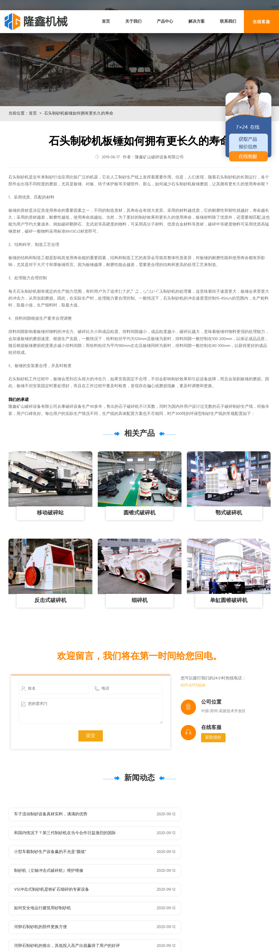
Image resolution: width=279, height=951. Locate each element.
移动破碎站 (50, 534)
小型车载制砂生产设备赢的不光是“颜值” (50, 854)
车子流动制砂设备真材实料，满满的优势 (50, 835)
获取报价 (213, 759)
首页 (106, 21)
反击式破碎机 (50, 621)
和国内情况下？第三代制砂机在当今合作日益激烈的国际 (203, 835)
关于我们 (133, 21)
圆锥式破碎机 (139, 534)
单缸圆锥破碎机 (228, 621)
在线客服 (261, 21)
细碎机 (139, 621)
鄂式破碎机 (229, 534)
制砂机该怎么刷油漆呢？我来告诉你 (46, 910)
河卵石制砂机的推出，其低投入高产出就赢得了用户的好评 (205, 892)
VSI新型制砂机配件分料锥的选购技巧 (185, 910)
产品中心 (165, 21)
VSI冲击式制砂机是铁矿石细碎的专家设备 (51, 873)
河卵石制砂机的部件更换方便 (40, 892)
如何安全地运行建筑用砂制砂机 (180, 873)
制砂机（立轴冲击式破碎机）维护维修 (186, 854)
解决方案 (196, 21)
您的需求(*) (91, 732)
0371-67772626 (193, 706)
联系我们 (228, 21)
